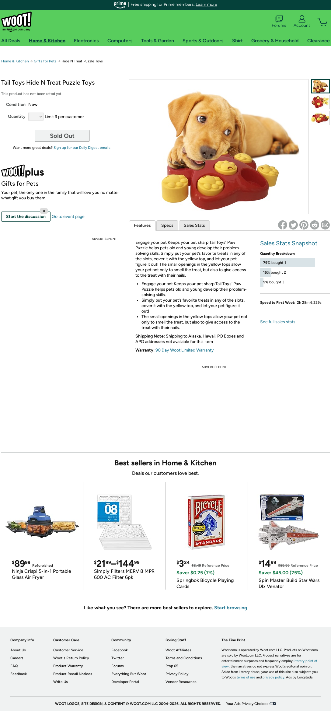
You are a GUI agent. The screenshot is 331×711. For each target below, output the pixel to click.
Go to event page (68, 216)
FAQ (14, 666)
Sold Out (62, 135)
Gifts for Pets (45, 61)
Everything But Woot (128, 674)
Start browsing (230, 608)
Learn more (206, 4)
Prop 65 (172, 666)
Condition (16, 104)
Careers (16, 658)
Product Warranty (68, 666)
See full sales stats (277, 321)
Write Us (60, 682)
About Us (18, 650)
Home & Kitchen (15, 61)
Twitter (117, 658)
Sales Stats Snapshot (289, 243)
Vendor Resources (181, 682)
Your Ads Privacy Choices (247, 704)
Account (302, 21)
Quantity (17, 116)
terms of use (246, 677)
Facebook (119, 650)
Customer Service (68, 650)
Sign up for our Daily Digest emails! (83, 147)
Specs (167, 225)
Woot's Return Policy (71, 658)
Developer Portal (125, 682)
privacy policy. (274, 677)
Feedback (18, 674)
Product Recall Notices (72, 674)
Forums (279, 21)
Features (142, 225)
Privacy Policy (177, 674)
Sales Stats (194, 225)
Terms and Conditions (184, 658)
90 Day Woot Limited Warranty (184, 350)
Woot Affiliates (178, 650)
